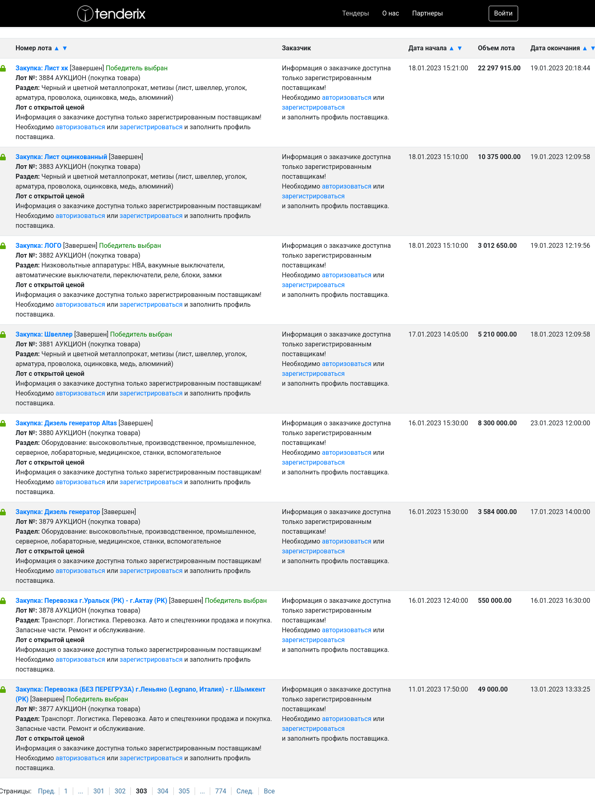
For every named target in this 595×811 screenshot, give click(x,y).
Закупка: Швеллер (44, 334)
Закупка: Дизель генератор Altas (66, 423)
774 (220, 791)
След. (245, 791)
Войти (503, 13)
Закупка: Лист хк (42, 68)
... (80, 791)
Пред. (47, 791)
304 (162, 791)
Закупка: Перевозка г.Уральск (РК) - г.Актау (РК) (91, 600)
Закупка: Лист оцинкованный (62, 157)
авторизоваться (80, 127)
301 (98, 791)
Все (269, 791)
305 (184, 791)
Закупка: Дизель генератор (58, 512)
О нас (390, 13)
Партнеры (427, 13)
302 (120, 791)
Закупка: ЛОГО (38, 245)
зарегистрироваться (151, 127)
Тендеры (355, 13)
